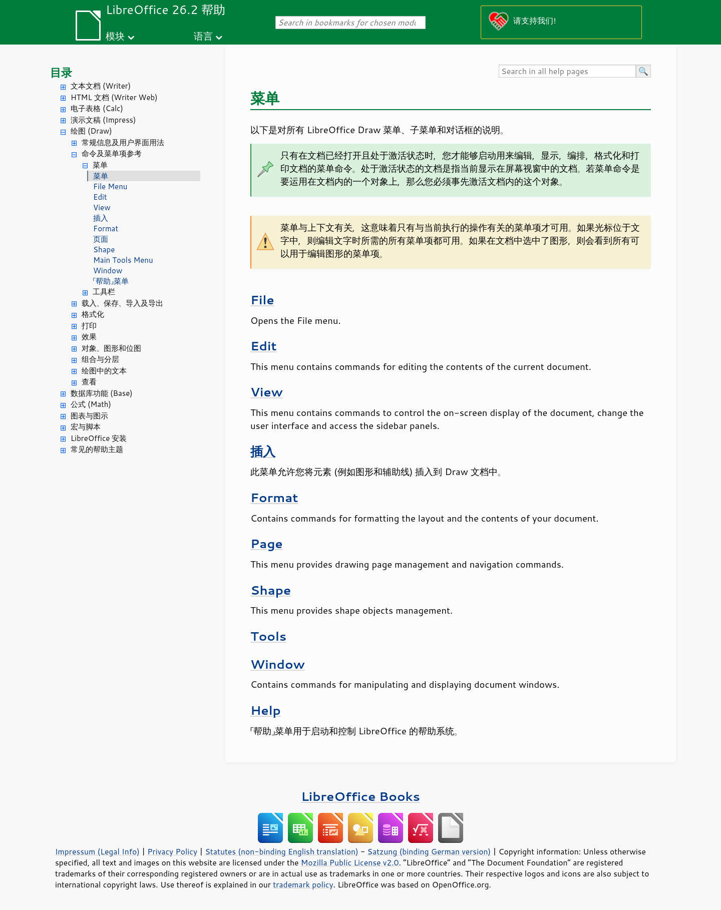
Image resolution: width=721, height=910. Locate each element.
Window (107, 270)
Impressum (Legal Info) (97, 851)
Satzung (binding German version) (429, 851)
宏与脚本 (86, 426)
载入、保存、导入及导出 (122, 303)
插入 (100, 218)
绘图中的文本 (104, 370)
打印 (89, 325)
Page (266, 543)
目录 (61, 72)
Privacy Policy (172, 851)
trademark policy (303, 884)
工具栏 (104, 291)
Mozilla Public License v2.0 (350, 862)
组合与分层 (100, 359)
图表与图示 (89, 415)
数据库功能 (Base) (102, 393)
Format (105, 228)
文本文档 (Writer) (101, 86)
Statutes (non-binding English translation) (281, 851)
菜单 (100, 165)
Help (265, 710)
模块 (115, 36)
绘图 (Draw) (91, 131)
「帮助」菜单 (111, 281)
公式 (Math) (91, 404)
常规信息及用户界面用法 (123, 142)
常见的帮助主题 (97, 449)
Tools (268, 636)
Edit (100, 197)
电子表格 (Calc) (97, 108)
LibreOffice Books (360, 796)
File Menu (110, 186)
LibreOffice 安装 (99, 438)
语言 (203, 36)
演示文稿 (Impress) (103, 120)
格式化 (93, 314)
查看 (89, 381)
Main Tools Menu (123, 260)
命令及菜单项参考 (112, 153)
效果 (89, 336)
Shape (104, 249)
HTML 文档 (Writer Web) (114, 97)
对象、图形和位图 (111, 348)
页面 (100, 239)
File (262, 299)
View (102, 207)
